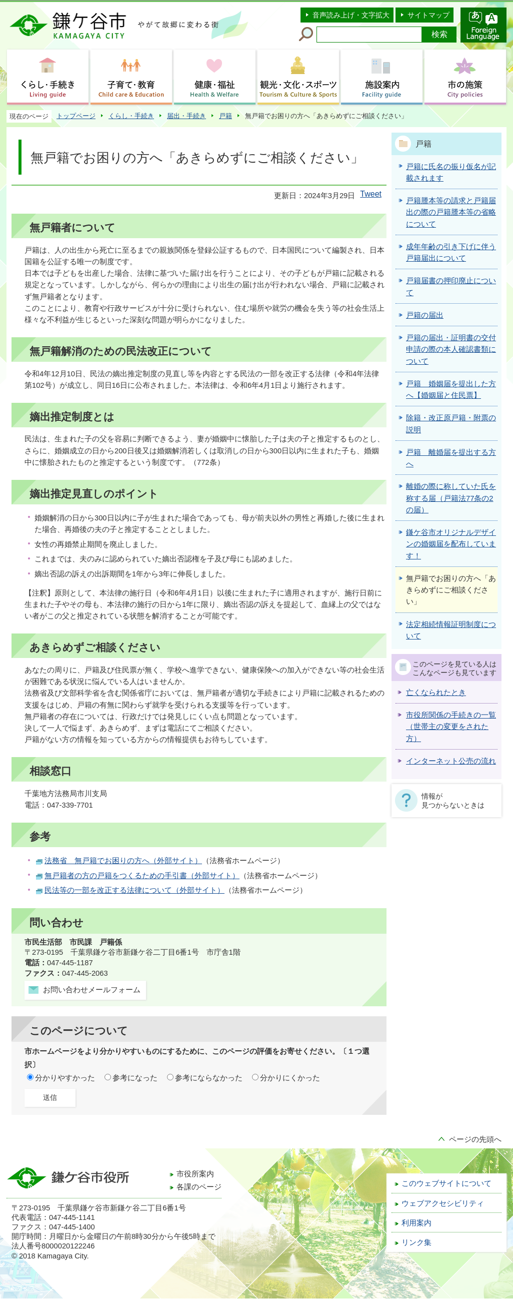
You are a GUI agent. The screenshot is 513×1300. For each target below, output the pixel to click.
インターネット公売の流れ (451, 761)
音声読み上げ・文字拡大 (351, 15)
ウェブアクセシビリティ (443, 1203)
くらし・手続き (131, 116)
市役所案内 (195, 1174)
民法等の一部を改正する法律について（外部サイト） (134, 890)
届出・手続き (186, 116)
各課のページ (199, 1187)
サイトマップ (429, 15)
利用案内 (417, 1223)
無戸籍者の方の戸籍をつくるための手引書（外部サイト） (142, 876)
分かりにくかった (290, 1078)
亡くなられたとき (436, 693)
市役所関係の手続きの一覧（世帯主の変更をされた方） (451, 727)
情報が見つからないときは (453, 800)
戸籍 (225, 116)
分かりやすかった (65, 1078)
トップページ (76, 116)
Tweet (371, 194)
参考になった (135, 1078)
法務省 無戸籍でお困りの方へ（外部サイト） (123, 861)
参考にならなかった (208, 1078)
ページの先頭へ (475, 1139)
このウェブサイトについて (447, 1183)
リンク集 (417, 1242)
